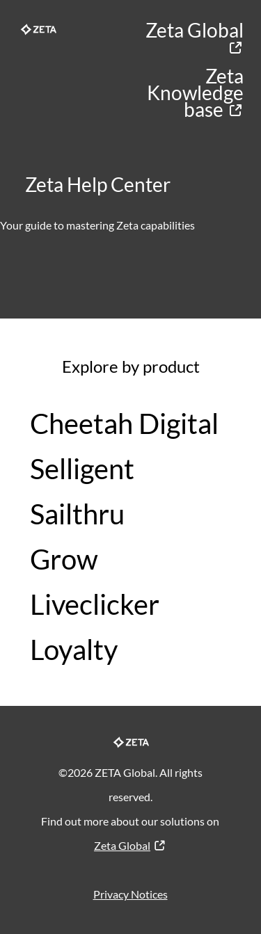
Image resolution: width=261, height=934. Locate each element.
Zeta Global (194, 37)
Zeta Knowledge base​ (195, 92)
